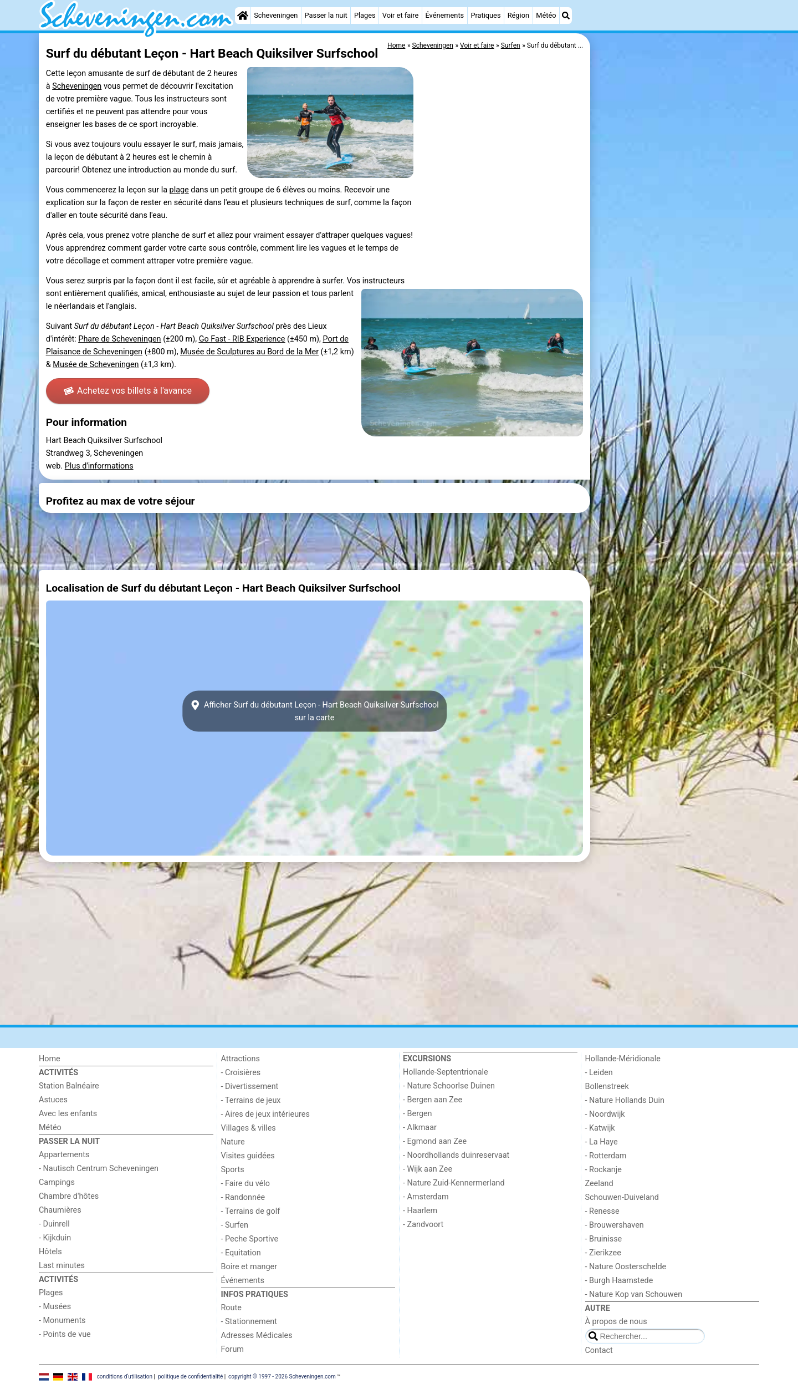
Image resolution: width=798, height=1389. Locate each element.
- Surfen (234, 1225)
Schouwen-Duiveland (622, 1197)
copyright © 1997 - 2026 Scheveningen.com (282, 1376)
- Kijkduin (55, 1238)
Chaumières (60, 1210)
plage (179, 190)
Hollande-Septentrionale (445, 1072)
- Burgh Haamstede (619, 1280)
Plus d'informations (99, 466)
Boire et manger (249, 1266)
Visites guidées (248, 1156)
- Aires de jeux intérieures (265, 1114)
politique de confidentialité (190, 1376)
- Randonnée (243, 1197)
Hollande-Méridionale (623, 1059)
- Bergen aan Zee (432, 1100)
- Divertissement (250, 1086)
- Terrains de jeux (251, 1100)
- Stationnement (249, 1321)
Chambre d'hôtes (69, 1196)
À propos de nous (616, 1321)
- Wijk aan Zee (427, 1169)
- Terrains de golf (250, 1211)
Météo (546, 15)
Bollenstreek (607, 1086)
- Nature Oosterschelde (626, 1266)
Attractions (240, 1059)
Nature (233, 1142)
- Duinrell (54, 1224)
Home (49, 1059)
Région (518, 15)
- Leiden (599, 1072)
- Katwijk (600, 1128)
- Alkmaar (420, 1127)
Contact (599, 1350)
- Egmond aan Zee (435, 1141)
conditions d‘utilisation (124, 1376)
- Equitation (241, 1253)
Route (231, 1307)
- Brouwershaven (614, 1225)
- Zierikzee (603, 1253)
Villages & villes (248, 1128)
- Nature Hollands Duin (624, 1100)
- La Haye (601, 1142)
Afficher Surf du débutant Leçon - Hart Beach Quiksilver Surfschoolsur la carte (314, 711)
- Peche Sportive (250, 1239)
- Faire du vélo (245, 1183)
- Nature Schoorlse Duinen (449, 1086)
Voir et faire (400, 15)
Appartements (64, 1154)
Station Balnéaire (69, 1086)
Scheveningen (276, 15)
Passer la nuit (326, 15)
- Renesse (602, 1211)
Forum (232, 1349)
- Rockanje (603, 1169)
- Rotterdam (606, 1156)
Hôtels (50, 1251)
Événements (444, 15)
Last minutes (62, 1265)
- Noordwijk (605, 1114)
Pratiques (485, 15)
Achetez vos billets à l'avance (128, 390)
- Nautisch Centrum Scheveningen (98, 1168)
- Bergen (417, 1113)
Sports (232, 1169)
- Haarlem (420, 1210)
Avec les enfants (68, 1113)
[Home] (242, 15)
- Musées (55, 1306)
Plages (365, 15)
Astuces (53, 1100)
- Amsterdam (426, 1197)
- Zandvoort (423, 1224)
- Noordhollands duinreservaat (456, 1155)
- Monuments (62, 1320)
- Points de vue (65, 1334)
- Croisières (241, 1072)
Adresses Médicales (257, 1335)
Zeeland (599, 1183)
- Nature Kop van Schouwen (634, 1294)
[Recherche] (566, 15)
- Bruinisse (603, 1239)
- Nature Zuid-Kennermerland (454, 1183)
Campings (57, 1182)
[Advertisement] (676, 288)
